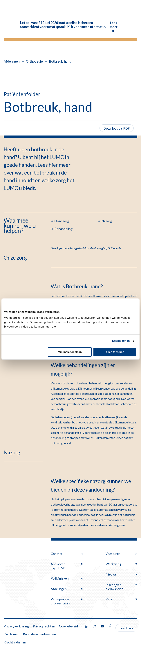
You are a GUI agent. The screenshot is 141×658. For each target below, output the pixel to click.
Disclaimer (11, 634)
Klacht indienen (15, 642)
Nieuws (121, 574)
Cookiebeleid (68, 626)
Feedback (126, 628)
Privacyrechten (44, 626)
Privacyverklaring (16, 626)
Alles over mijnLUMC (66, 566)
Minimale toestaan (70, 351)
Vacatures (121, 554)
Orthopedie (34, 61)
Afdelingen (12, 61)
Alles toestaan (115, 351)
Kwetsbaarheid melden (39, 634)
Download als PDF (116, 128)
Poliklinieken (66, 578)
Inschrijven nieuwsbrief (121, 587)
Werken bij (121, 564)
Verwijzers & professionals (66, 601)
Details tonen (121, 340)
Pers (121, 599)
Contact (66, 554)
